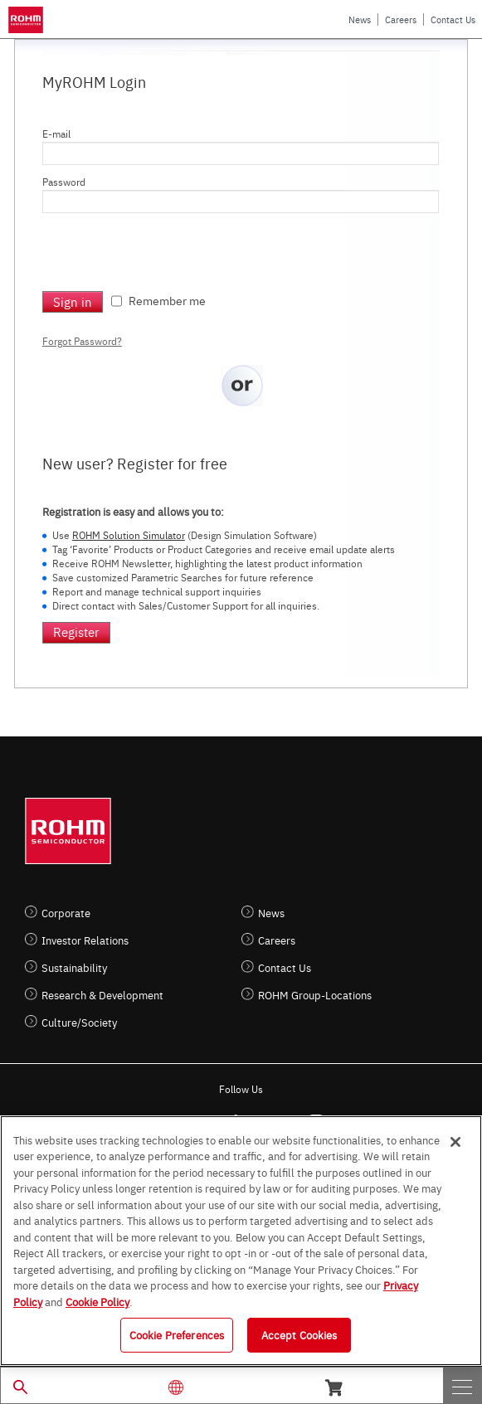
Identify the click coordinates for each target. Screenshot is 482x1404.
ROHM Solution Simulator (128, 535)
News (359, 19)
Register (76, 631)
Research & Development (102, 995)
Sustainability (74, 967)
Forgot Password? (82, 340)
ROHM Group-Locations (315, 995)
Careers (400, 19)
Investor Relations (85, 940)
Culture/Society (79, 1022)
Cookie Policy (97, 1301)
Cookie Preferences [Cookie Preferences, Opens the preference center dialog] (176, 1334)
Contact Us (453, 19)
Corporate (65, 913)
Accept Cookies (299, 1334)
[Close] (455, 1142)
